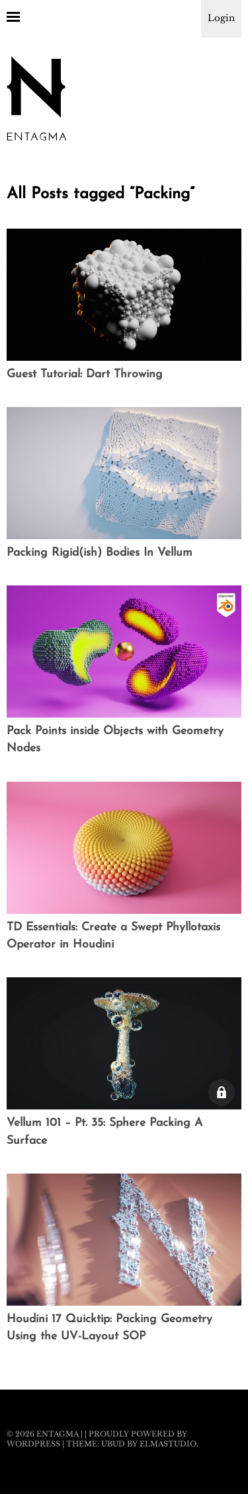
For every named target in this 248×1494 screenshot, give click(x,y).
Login (221, 18)
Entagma (57, 1433)
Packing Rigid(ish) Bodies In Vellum (99, 552)
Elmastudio (168, 1443)
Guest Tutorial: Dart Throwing (85, 374)
